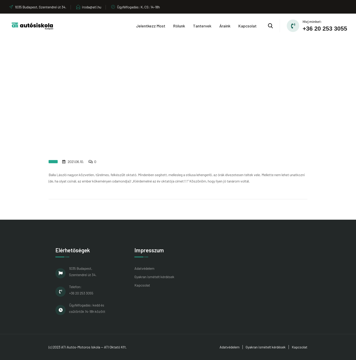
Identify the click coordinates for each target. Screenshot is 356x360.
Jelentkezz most (150, 25)
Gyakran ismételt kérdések (154, 277)
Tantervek (202, 25)
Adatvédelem (144, 268)
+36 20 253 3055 (325, 28)
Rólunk (179, 25)
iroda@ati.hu (88, 7)
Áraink (224, 25)
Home (158, 94)
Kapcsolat (247, 25)
